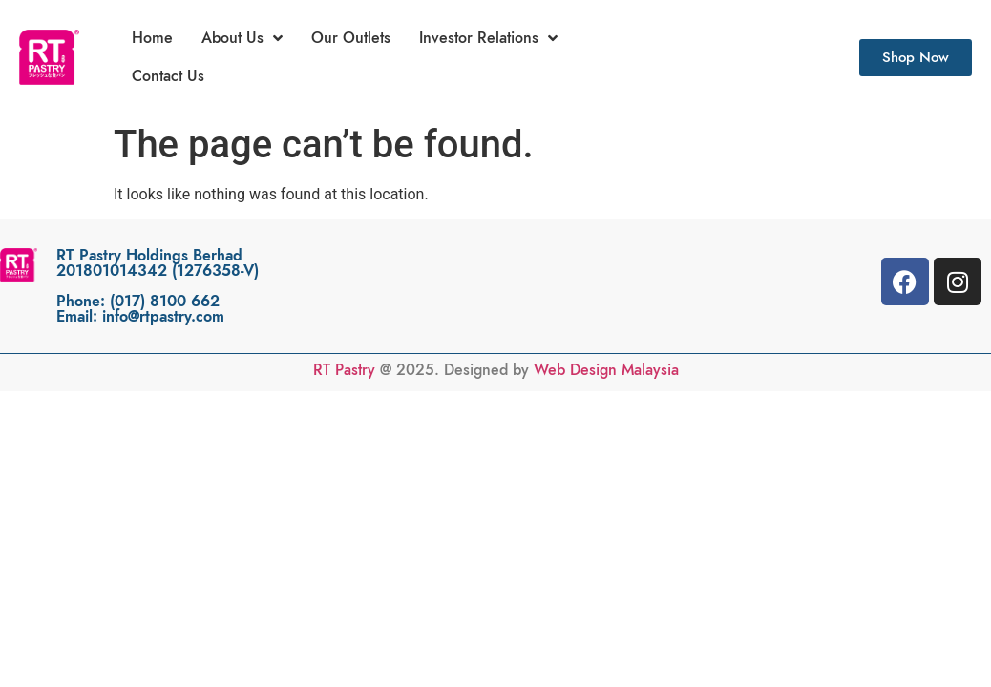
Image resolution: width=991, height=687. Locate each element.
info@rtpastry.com (163, 316)
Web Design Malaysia (606, 370)
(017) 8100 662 (165, 301)
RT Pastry (344, 370)
